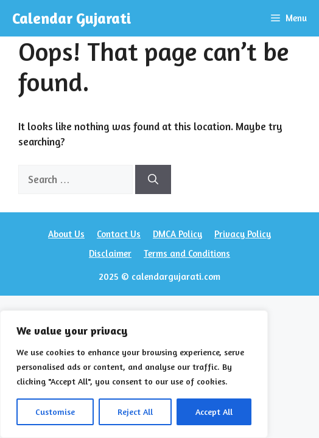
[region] (134, 374)
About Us (66, 234)
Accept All (214, 411)
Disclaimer (110, 253)
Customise (55, 411)
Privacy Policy (242, 234)
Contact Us (119, 234)
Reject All (135, 411)
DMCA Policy (177, 234)
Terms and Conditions (187, 253)
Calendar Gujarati (71, 18)
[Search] (153, 179)
